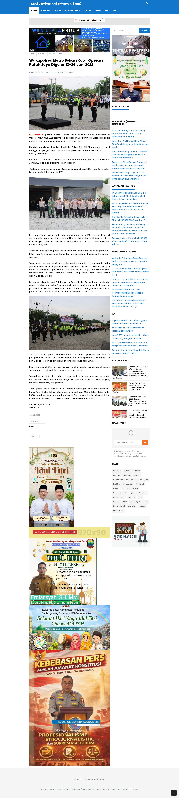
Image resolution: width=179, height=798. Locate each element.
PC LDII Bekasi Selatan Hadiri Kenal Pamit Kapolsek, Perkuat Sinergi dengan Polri (138, 414)
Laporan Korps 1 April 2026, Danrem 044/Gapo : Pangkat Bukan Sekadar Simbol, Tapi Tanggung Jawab (130, 401)
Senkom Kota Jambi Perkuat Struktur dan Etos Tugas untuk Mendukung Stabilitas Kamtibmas (130, 282)
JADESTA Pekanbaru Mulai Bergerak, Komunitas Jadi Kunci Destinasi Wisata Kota (130, 271)
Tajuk (137, 501)
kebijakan (132, 506)
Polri (123, 497)
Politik (115, 497)
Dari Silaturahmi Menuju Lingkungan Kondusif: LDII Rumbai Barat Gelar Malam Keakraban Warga (129, 303)
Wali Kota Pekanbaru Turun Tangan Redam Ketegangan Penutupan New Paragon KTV (130, 261)
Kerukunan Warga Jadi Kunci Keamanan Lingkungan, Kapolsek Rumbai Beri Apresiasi (128, 292)
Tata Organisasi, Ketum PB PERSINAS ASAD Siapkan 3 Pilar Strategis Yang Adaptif (129, 241)
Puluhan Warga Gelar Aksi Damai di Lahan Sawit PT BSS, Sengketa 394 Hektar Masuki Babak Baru (129, 195)
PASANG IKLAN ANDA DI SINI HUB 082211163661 (56, 532)
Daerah (137, 471)
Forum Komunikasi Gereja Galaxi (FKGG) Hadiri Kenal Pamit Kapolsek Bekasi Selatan (130, 387)
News (71, 72)
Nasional (64, 72)
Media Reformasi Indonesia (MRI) (71, 789)
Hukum (137, 475)
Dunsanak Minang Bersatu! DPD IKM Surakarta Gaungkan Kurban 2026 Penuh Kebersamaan (129, 154)
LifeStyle (116, 484)
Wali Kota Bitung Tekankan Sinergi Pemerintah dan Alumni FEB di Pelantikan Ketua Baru (128, 133)
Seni (140, 497)
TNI (131, 501)
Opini (135, 488)
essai (145, 501)
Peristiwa (143, 493)
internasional (119, 506)
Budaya (127, 471)
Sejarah (131, 497)
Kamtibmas (54, 72)
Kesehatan (131, 479)
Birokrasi (117, 471)
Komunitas (143, 479)
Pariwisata (117, 493)
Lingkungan (128, 484)
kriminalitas (118, 510)
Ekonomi (127, 475)
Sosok (124, 501)
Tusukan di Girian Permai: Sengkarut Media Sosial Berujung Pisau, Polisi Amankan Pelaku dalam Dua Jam (129, 165)
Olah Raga (125, 488)
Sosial (116, 501)
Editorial (116, 475)
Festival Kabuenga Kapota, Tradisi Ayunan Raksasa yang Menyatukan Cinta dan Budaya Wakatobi (129, 175)
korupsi (142, 506)
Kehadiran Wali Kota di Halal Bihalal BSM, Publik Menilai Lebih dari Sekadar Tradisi (130, 144)
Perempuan (130, 493)
